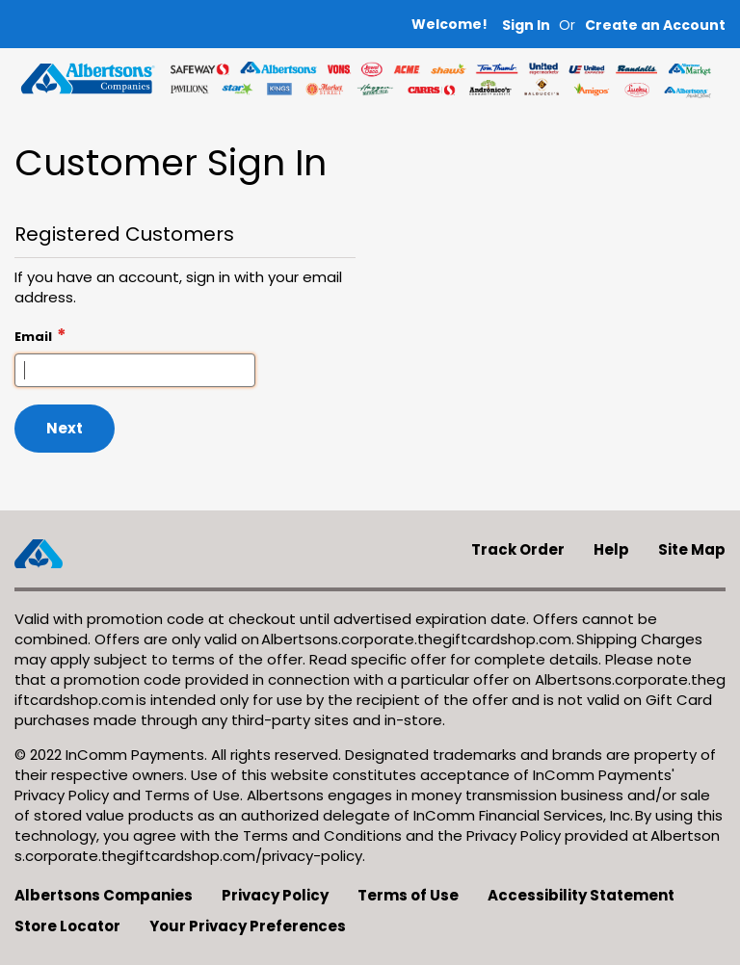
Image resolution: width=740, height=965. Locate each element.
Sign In (526, 25)
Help (611, 549)
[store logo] (87, 78)
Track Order (518, 549)
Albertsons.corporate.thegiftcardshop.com (416, 639)
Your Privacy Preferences (247, 926)
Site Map (692, 549)
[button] (655, 26)
